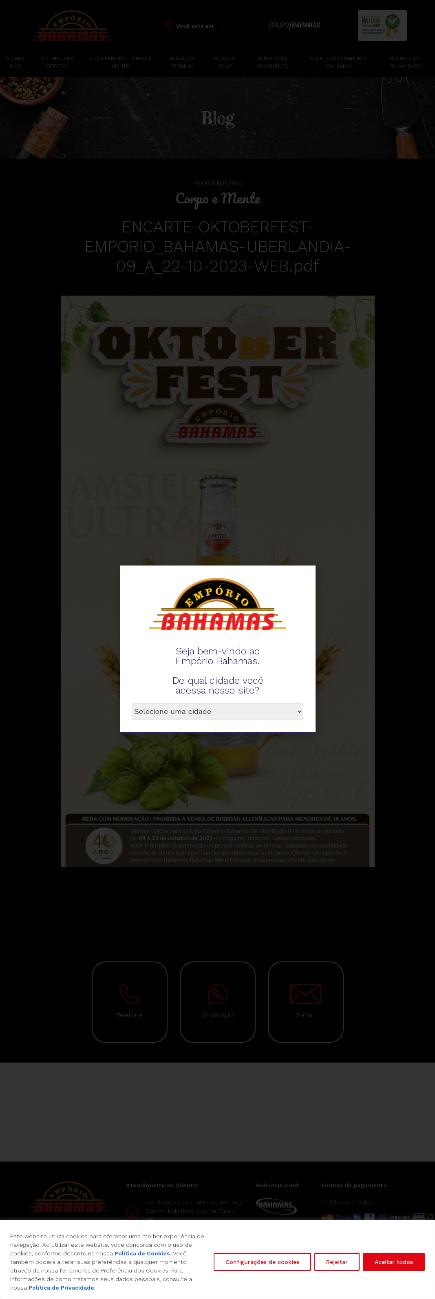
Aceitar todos (394, 1262)
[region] (217, 1259)
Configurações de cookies (262, 1262)
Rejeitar (337, 1262)
